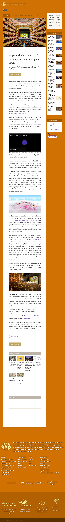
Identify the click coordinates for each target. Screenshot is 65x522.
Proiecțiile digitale (44, 467)
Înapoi (5, 15)
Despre (3, 457)
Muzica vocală (43, 463)
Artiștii (19, 463)
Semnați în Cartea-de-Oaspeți (52, 483)
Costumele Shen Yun (45, 465)
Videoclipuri (22, 457)
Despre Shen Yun (22, 461)
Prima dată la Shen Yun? (7, 459)
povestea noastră (21, 113)
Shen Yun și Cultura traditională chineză (49, 473)
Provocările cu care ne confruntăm (6, 467)
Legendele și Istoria (44, 471)
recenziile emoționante (34, 124)
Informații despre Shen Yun (7, 465)
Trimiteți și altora (15, 74)
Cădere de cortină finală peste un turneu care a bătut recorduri (57, 22)
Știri (12, 15)
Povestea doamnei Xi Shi (31, 316)
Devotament (25, 318)
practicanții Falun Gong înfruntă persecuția (25, 220)
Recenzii (20, 465)
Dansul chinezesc (44, 459)
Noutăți (31, 459)
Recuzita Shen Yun (44, 469)
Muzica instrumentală (45, 461)
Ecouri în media (22, 467)
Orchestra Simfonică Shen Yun (8, 461)
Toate (51, 124)
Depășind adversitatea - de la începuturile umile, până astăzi (28, 15)
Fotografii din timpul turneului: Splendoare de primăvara (51, 21)
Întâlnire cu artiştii (5, 472)
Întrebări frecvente (5, 474)
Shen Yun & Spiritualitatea (7, 470)
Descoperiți (43, 457)
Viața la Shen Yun (5, 463)
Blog (51, 126)
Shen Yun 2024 (14, 336)
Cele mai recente (22, 459)
